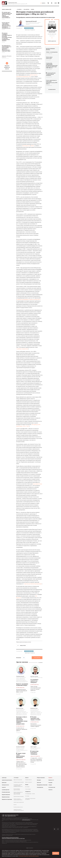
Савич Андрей (33, 746)
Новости (26, 777)
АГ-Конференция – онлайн (30, 793)
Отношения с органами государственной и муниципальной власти (18, 785)
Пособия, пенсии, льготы (18, 807)
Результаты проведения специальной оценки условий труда (13, 838)
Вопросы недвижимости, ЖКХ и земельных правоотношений (18, 793)
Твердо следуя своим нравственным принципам (20, 755)
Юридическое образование (7, 799)
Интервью (39, 780)
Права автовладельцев (18, 779)
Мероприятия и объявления (42, 784)
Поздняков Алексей (20, 676)
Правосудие (4, 782)
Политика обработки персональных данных (10, 837)
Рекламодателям (52, 787)
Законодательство (5, 784)
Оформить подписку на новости (7, 67)
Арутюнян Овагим (34, 676)
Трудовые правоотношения (19, 796)
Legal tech (4, 787)
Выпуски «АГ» (51, 780)
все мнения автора (52, 89)
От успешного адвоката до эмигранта (34, 681)
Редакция (50, 782)
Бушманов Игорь (19, 708)
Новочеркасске (26, 145)
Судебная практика (5, 789)
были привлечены (37, 484)
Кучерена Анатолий (20, 746)
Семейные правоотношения (19, 782)
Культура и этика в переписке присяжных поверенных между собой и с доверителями (21, 720)
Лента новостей (6, 9)
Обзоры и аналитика (41, 777)
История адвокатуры (29, 28)
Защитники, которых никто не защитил (30, 799)
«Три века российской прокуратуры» (33, 583)
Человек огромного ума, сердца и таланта (35, 718)
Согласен (56, 853)
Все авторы (19, 9)
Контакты (50, 789)
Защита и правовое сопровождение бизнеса (18, 799)
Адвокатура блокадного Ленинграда (34, 752)
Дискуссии (39, 782)
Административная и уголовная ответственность (19, 810)
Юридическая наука (6, 796)
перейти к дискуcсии (52, 41)
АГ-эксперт (27, 796)
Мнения (32, 9)
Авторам (50, 784)
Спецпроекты (27, 791)
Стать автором (26, 9)
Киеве (32, 145)
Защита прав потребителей (19, 802)
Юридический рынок (6, 794)
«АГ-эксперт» (16, 777)
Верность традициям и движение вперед (22, 684)
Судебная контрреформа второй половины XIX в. (28, 299)
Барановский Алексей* (31, 21)
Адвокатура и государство (30, 29)
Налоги (15, 804)
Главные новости (28, 779)
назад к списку (22, 645)
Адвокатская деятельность (7, 780)
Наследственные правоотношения (17, 789)
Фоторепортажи (40, 787)
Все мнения (40, 662)
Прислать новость (28, 782)
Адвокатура (4, 777)
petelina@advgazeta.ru (26, 819)
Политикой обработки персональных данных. (29, 856)
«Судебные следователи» (22, 349)
